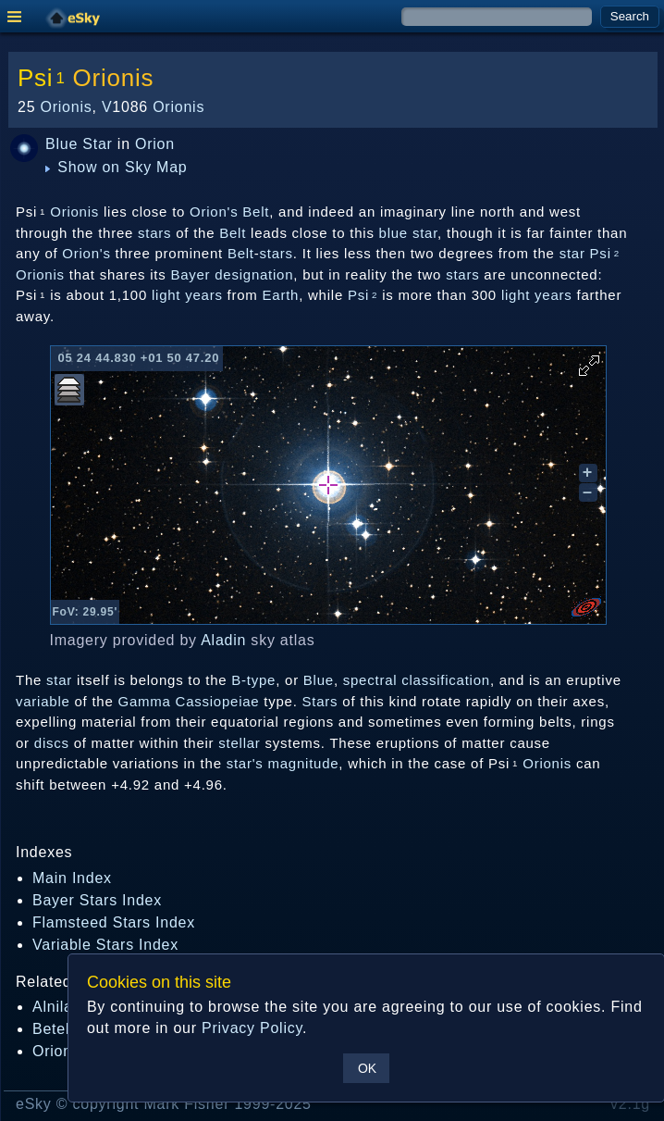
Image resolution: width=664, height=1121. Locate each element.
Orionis (113, 78)
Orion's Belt (229, 211)
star (424, 233)
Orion (155, 144)
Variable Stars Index (105, 945)
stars (154, 233)
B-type (253, 680)
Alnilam (59, 1007)
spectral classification (416, 680)
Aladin (223, 640)
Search (629, 16)
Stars (320, 701)
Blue (61, 144)
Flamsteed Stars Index (113, 922)
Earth (281, 295)
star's (245, 763)
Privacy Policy (252, 1028)
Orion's (86, 253)
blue (393, 233)
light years (187, 295)
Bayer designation (231, 274)
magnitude (303, 763)
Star (97, 144)
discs (51, 743)
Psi (362, 295)
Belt (232, 233)
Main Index (72, 878)
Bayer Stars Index (97, 900)
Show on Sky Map (116, 167)
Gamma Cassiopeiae (189, 701)
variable (43, 701)
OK (367, 1068)
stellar (239, 743)
